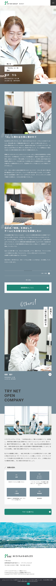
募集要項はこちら (27, 288)
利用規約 (22, 572)
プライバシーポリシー (14, 572)
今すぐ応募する (28, 512)
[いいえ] (54, 582)
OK (28, 583)
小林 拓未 (44, 273)
